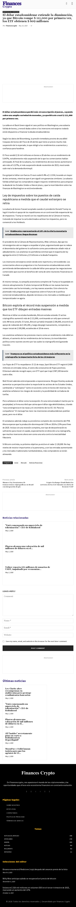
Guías (16, 463)
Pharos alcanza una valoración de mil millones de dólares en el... (24, 547)
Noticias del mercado (11, 12)
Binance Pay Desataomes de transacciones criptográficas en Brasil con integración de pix (18, 485)
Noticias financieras (35, 463)
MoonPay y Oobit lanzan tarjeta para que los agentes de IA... (17, 751)
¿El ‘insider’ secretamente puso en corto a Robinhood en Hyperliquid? (18, 736)
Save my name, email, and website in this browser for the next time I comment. (36, 641)
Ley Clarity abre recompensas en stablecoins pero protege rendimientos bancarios (18, 692)
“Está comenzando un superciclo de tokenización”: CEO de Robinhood (23, 526)
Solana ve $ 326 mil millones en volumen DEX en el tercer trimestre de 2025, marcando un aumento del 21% (36, 888)
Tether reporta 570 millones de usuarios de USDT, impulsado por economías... (27, 568)
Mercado (24, 463)
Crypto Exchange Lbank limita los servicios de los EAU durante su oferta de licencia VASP (56, 485)
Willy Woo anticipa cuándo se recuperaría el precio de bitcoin (29, 878)
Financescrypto (11, 26)
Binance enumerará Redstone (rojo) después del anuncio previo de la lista (35, 869)
